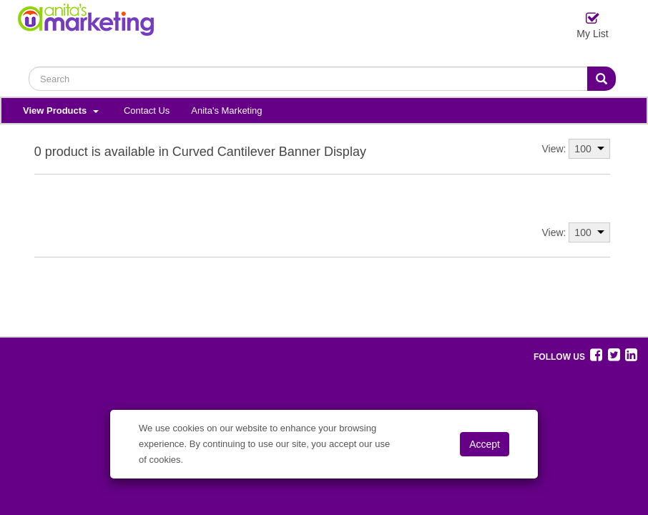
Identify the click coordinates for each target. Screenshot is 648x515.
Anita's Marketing (226, 110)
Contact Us (147, 110)
